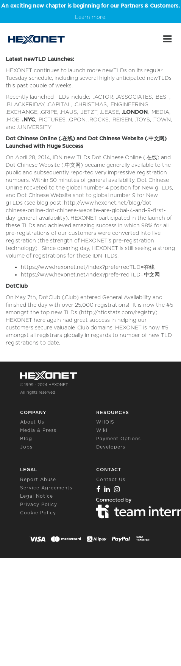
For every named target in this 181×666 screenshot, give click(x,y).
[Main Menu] (167, 39)
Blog (26, 438)
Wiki (102, 430)
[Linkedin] (107, 489)
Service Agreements (46, 488)
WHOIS (105, 422)
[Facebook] (98, 489)
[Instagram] (117, 489)
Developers (110, 447)
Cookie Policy (38, 512)
